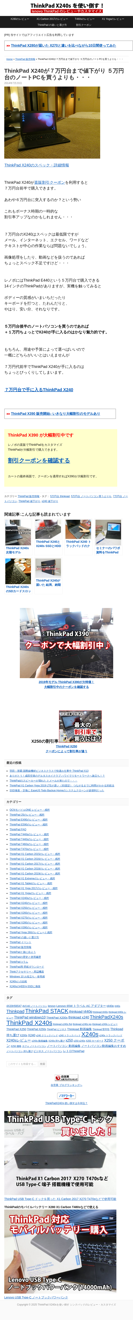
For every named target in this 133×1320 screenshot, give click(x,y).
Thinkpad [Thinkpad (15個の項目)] (15, 1011)
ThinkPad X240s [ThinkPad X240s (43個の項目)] (29, 1022)
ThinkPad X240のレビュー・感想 (29, 903)
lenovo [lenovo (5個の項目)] (52, 1005)
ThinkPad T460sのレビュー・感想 (29, 844)
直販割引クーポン (49, 182)
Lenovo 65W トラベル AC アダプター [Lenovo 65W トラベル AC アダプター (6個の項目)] (81, 1005)
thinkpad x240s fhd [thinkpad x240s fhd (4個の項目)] (62, 1024)
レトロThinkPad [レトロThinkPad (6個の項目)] (73, 1051)
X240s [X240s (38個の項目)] (89, 1034)
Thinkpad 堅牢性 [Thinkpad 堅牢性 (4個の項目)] (101, 1029)
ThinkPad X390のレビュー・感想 (29, 927)
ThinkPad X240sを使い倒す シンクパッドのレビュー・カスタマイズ (66, 8)
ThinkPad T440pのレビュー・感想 (29, 834)
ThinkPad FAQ (18, 829)
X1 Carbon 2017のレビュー (52, 18)
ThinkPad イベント (20, 942)
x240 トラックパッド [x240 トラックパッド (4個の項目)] (70, 1035)
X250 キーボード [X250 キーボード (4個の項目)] (95, 1040)
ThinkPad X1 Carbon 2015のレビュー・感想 (35, 853)
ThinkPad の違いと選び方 (52, 24)
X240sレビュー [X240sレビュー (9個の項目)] (18, 1040)
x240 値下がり (50, 501)
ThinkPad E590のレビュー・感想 (29, 824)
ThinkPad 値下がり (29, 501)
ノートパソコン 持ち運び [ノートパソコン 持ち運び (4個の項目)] (19, 1051)
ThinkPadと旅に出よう (23, 952)
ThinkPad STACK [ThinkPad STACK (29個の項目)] (46, 1011)
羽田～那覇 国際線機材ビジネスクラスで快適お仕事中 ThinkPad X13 (49, 770)
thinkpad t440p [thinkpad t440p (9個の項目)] (80, 1012)
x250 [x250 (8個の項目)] (69, 1040)
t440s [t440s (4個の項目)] (117, 1006)
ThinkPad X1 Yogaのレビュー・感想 (30, 893)
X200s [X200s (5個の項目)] (23, 1035)
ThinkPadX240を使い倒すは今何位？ (66, 1103)
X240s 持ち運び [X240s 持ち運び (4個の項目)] (56, 1040)
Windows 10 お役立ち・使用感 (27, 976)
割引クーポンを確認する (39, 460)
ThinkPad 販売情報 (25, 59)
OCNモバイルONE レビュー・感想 (30, 809)
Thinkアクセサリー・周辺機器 (27, 971)
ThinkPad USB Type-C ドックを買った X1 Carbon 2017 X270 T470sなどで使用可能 (60, 1199)
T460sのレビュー (85, 18)
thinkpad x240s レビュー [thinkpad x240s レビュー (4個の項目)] (105, 1024)
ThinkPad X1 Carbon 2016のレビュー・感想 (35, 858)
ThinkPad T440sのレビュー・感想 (29, 839)
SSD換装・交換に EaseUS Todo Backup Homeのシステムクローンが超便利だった (57, 790)
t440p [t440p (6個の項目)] (110, 1005)
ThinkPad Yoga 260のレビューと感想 (31, 932)
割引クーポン (83, 24)
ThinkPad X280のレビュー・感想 (29, 922)
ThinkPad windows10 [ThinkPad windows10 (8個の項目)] (30, 1017)
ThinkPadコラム (19, 961)
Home (9, 59)
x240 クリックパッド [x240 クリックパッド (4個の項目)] (47, 1035)
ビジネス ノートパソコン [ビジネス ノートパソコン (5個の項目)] (47, 1051)
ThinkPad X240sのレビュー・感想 (29, 898)
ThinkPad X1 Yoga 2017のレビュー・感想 (34, 888)
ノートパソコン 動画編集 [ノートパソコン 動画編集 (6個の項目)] (64, 1046)
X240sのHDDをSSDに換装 (25, 986)
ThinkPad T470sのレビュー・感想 (29, 849)
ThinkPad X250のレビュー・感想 (29, 907)
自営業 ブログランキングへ (66, 1085)
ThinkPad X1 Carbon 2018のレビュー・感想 (35, 868)
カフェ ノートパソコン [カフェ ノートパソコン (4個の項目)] (34, 1046)
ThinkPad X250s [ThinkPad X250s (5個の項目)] (36, 1029)
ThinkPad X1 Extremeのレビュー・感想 (32, 878)
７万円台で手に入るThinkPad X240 (38, 389)
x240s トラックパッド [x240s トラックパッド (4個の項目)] (110, 1035)
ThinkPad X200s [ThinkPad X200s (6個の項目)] (57, 1017)
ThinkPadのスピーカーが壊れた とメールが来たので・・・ (43, 780)
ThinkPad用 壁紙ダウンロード (27, 966)
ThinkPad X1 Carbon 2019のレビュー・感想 (35, 873)
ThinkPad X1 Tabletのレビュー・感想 (31, 883)
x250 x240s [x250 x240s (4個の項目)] (79, 1040)
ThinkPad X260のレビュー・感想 (29, 912)
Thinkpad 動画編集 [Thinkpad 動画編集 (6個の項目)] (79, 1029)
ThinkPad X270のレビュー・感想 (29, 917)
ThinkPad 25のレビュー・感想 (27, 814)
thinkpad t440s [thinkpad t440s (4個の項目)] (100, 1012)
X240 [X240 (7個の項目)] (31, 1035)
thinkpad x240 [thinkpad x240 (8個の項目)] (78, 1017)
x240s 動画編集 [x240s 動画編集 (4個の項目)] (40, 1040)
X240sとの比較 (18, 981)
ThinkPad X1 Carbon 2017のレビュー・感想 (35, 863)
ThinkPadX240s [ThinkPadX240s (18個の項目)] (106, 1017)
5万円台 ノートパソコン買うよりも (91, 496)
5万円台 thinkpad (59, 496)
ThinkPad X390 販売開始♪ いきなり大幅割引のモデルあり (55, 413)
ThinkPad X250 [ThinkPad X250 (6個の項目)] (16, 1029)
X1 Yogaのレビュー (113, 18)
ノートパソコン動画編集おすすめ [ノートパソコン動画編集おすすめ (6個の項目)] (103, 1046)
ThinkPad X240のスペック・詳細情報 (36, 165)
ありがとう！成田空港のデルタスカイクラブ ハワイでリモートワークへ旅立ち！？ (57, 775)
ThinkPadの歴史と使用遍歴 (25, 956)
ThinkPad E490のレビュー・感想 (29, 819)
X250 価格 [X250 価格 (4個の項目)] (16, 1046)
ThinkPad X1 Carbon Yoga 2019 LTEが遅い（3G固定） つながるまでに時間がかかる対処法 (62, 785)
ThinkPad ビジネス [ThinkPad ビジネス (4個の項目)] (56, 1029)
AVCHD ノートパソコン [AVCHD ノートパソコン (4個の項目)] (34, 1006)
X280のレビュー (19, 18)
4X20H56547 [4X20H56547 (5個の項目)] (14, 1005)
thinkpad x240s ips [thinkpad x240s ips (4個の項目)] (82, 1024)
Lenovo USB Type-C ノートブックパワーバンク (36, 1297)
